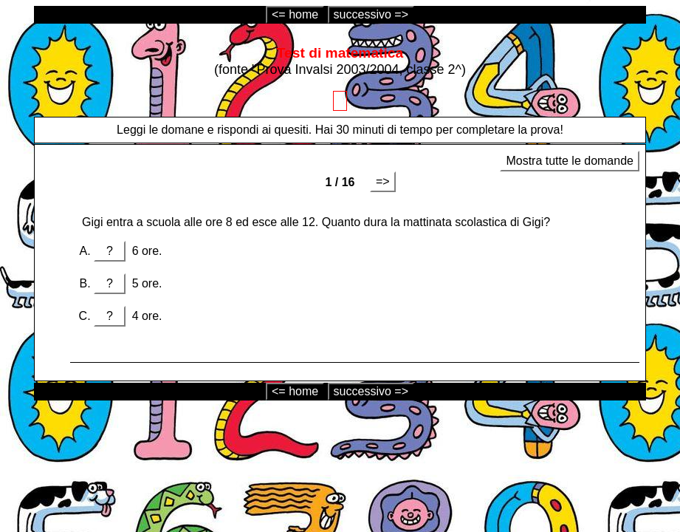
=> (383, 181)
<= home (295, 14)
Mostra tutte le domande (569, 160)
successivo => (371, 14)
